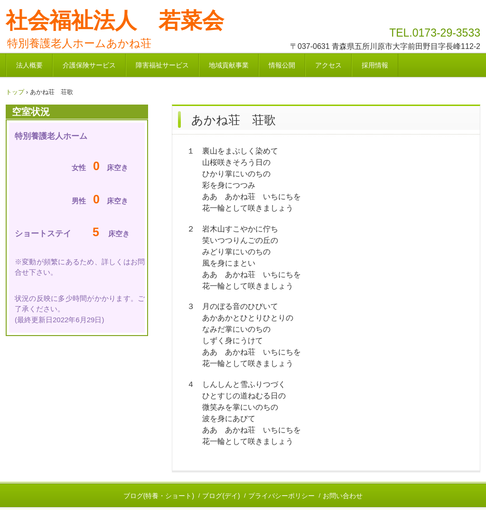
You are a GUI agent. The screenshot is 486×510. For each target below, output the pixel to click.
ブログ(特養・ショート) (158, 495)
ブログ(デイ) (221, 495)
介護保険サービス (89, 65)
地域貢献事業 (229, 65)
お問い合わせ (343, 495)
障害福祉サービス (162, 65)
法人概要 (29, 65)
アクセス (328, 65)
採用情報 (375, 65)
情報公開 (282, 65)
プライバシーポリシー (281, 495)
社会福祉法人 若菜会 (115, 21)
